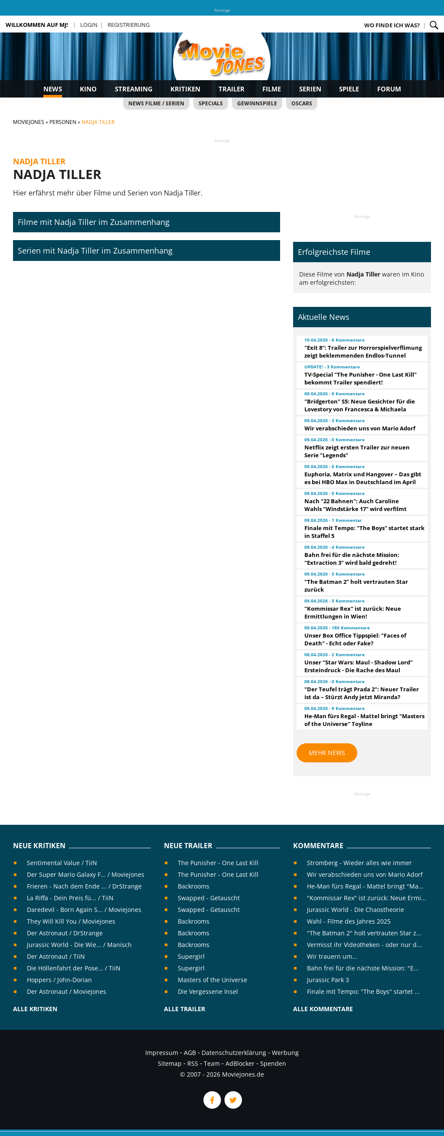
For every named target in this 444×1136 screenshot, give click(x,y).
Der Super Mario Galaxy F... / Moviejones (85, 874)
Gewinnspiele (257, 103)
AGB (190, 1052)
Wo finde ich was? (392, 25)
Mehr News (327, 753)
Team (212, 1063)
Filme (271, 89)
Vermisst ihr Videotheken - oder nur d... (364, 945)
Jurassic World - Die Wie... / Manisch (79, 945)
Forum (389, 89)
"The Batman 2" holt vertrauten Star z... (364, 933)
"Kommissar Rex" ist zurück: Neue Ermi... (366, 898)
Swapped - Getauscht (209, 898)
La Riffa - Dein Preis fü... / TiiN (70, 898)
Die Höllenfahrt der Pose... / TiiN (74, 968)
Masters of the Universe (212, 980)
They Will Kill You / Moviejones (71, 921)
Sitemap (170, 1063)
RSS (192, 1063)
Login (89, 25)
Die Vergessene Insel (208, 991)
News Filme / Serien (156, 103)
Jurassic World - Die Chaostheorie (355, 909)
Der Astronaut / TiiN (56, 956)
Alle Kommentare (323, 1009)
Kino (88, 89)
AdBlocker (240, 1063)
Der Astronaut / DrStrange (65, 933)
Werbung (285, 1052)
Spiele (349, 89)
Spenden (273, 1063)
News (52, 89)
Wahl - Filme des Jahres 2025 (349, 921)
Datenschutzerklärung (234, 1052)
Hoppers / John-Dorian (59, 980)
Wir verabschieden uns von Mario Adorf (365, 874)
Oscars (301, 103)
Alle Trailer (184, 1009)
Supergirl (191, 956)
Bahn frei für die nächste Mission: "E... (363, 968)
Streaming (134, 89)
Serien (310, 89)
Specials (211, 103)
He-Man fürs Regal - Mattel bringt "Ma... (365, 886)
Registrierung (129, 25)
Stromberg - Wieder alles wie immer (359, 863)
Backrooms (193, 886)
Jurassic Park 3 (328, 980)
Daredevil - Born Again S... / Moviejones (84, 909)
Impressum (161, 1052)
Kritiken (185, 89)
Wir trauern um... (332, 956)
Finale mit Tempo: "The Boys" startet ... (363, 991)
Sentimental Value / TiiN (62, 863)
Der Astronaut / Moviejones (66, 991)
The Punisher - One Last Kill (218, 863)
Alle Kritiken (35, 1009)
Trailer (232, 89)
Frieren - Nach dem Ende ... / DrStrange (84, 886)
